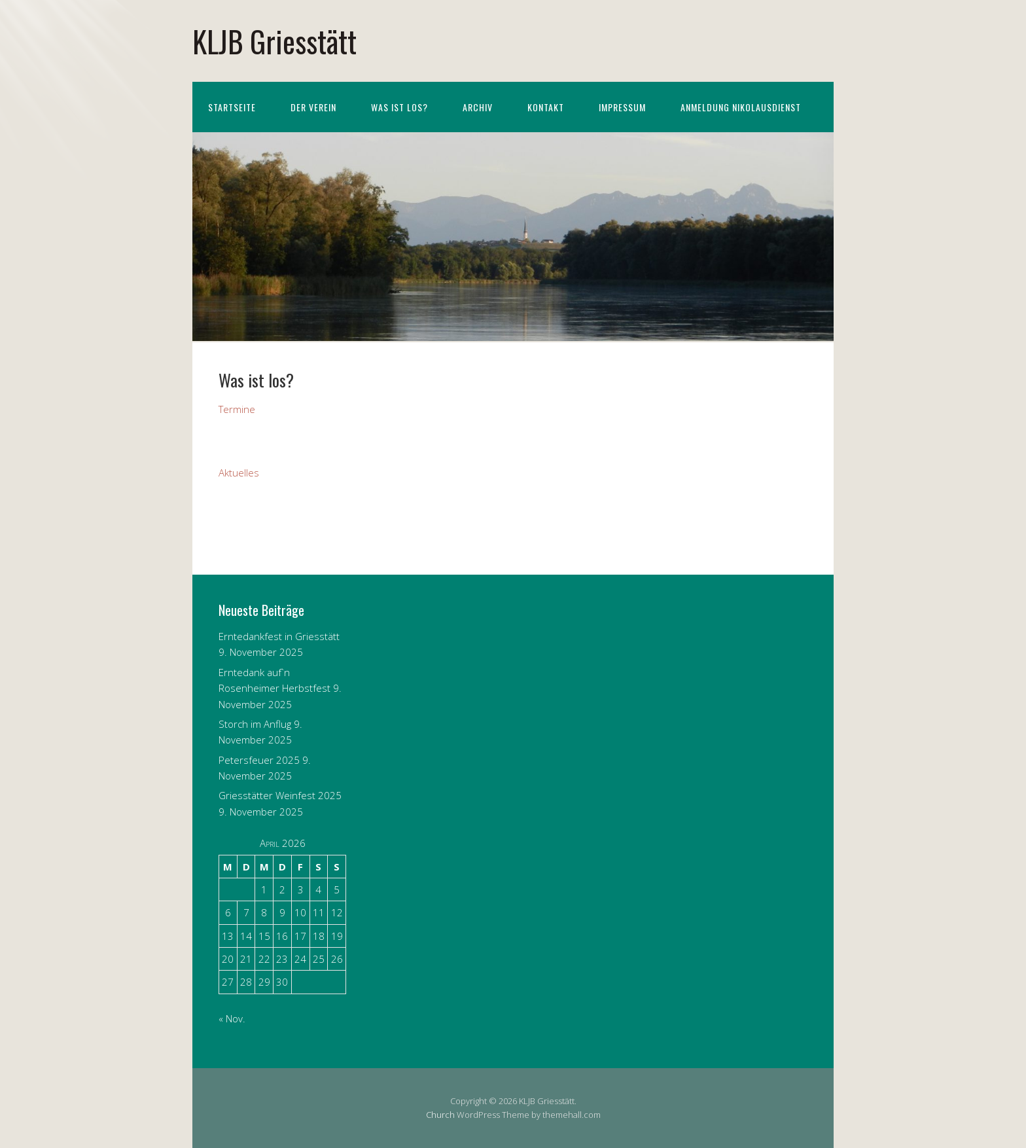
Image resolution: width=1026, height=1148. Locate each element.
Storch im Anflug (255, 723)
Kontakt (545, 107)
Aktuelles (239, 472)
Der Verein (313, 107)
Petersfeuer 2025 (259, 759)
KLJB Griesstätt (274, 41)
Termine (237, 409)
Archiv (478, 107)
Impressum (622, 107)
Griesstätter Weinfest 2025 (280, 795)
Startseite (232, 107)
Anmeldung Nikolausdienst (741, 107)
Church (440, 1115)
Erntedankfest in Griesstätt (279, 636)
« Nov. (232, 1018)
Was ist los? (399, 107)
